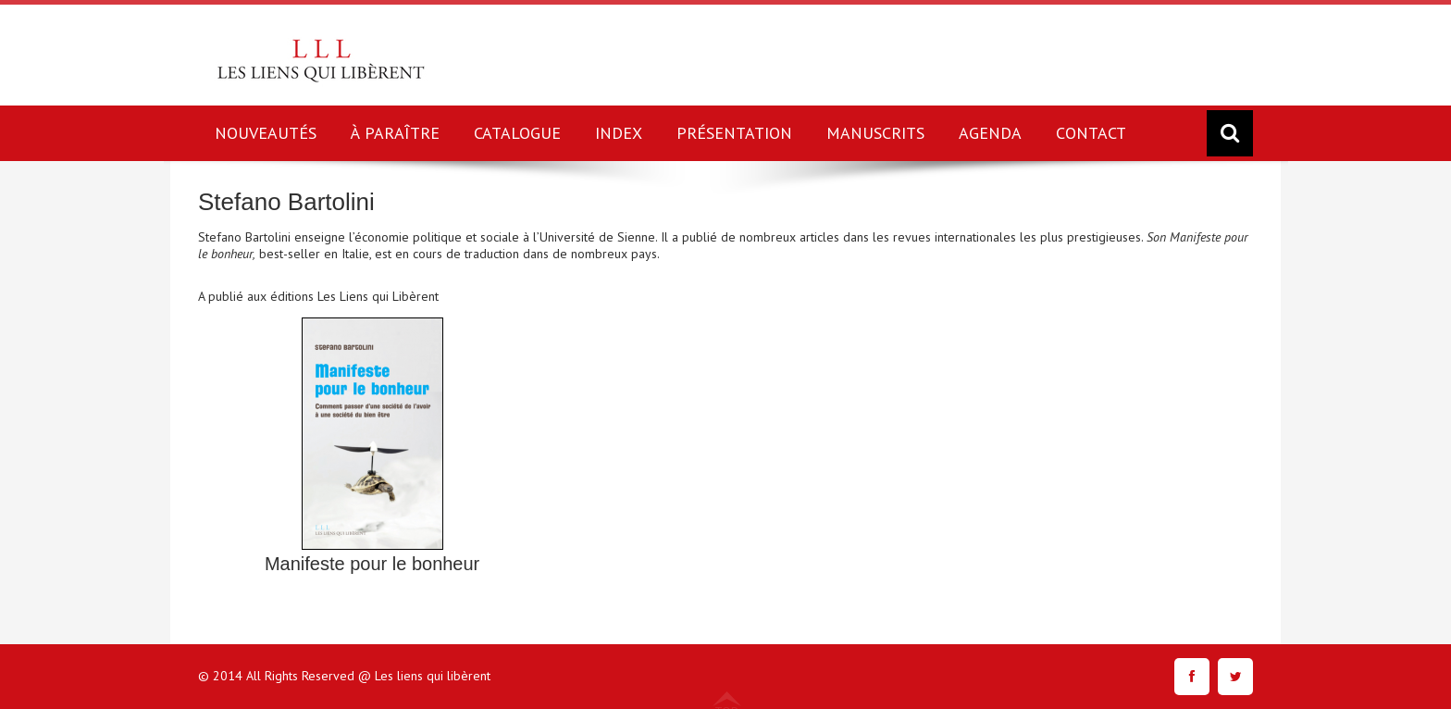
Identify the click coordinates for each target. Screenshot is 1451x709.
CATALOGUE (517, 132)
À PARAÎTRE (395, 132)
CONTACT (1091, 132)
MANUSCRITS (875, 132)
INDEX (618, 132)
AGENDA (990, 132)
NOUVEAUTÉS (265, 132)
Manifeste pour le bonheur (372, 564)
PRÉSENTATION (734, 132)
